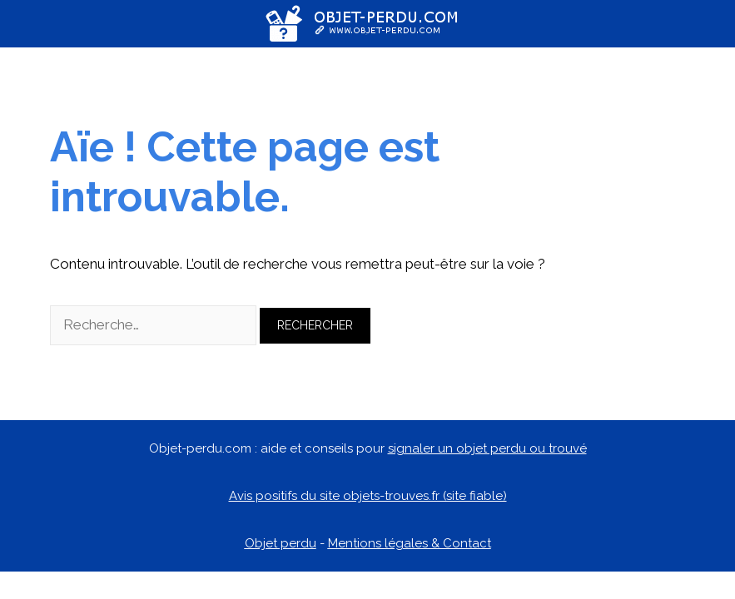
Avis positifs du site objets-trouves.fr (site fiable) (368, 495)
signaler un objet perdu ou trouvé (487, 448)
